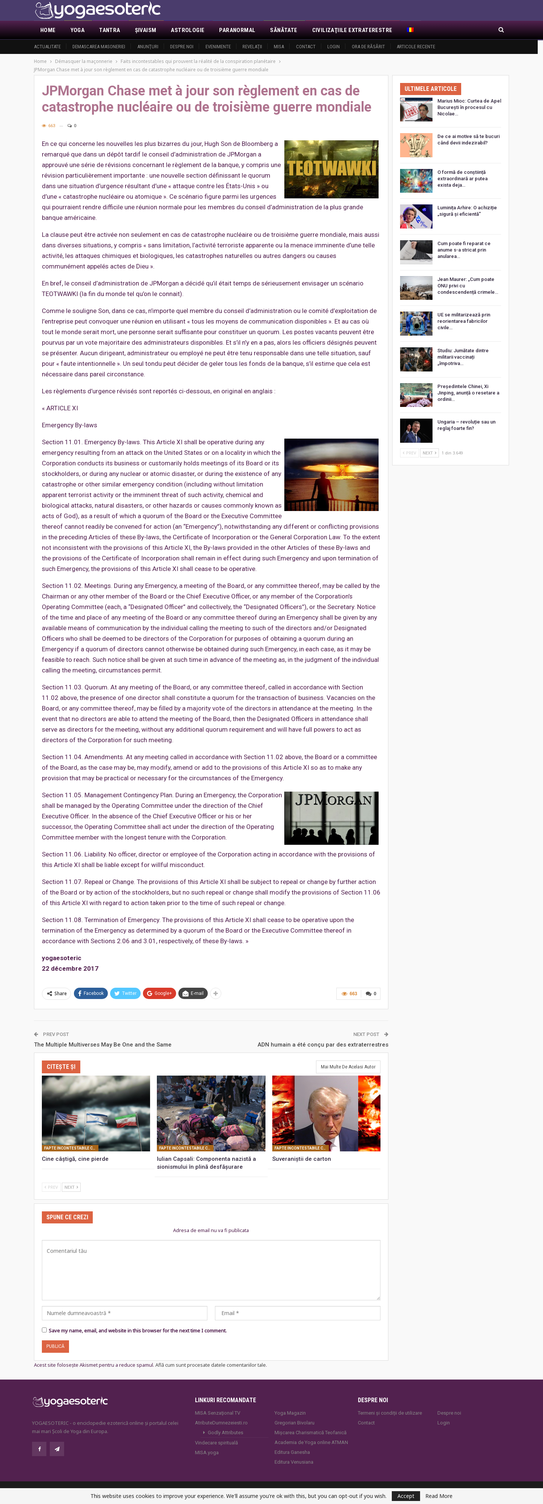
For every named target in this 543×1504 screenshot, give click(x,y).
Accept (405, 1495)
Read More (438, 1496)
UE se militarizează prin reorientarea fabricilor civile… (463, 321)
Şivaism (145, 30)
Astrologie (187, 30)
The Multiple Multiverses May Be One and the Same (103, 1044)
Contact (306, 46)
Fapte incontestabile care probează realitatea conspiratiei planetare (71, 1148)
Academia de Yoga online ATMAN (311, 1441)
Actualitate (47, 46)
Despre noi (181, 46)
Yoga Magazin (290, 1412)
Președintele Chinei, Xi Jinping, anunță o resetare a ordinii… (468, 393)
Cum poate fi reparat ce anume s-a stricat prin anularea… (464, 250)
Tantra (109, 30)
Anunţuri (147, 46)
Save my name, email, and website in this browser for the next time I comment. (138, 1330)
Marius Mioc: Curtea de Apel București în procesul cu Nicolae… (469, 107)
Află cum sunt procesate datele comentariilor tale (210, 1364)
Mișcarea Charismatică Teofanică (311, 1432)
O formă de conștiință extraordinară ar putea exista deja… (462, 178)
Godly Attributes (225, 1432)
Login (333, 46)
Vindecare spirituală (216, 1442)
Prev (51, 1186)
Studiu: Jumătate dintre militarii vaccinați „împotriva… (463, 357)
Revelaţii (252, 46)
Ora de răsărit (368, 46)
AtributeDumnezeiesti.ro (221, 1422)
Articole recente (416, 46)
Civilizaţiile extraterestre (352, 30)
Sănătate (283, 30)
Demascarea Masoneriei (98, 46)
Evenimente (218, 46)
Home (48, 30)
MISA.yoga (207, 1452)
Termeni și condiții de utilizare (390, 1412)
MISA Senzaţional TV (217, 1412)
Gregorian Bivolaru (294, 1422)
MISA (279, 46)
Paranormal (237, 30)
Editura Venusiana (294, 1461)
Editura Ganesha (292, 1451)
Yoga (78, 30)
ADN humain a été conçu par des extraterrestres (323, 1044)
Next (71, 1186)
